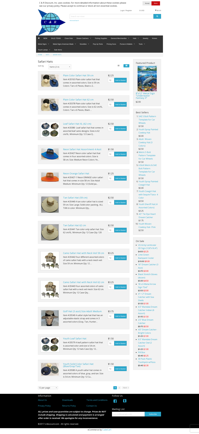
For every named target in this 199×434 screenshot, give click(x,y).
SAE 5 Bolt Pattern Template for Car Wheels (147, 119)
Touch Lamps (43, 50)
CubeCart (106, 429)
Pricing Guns (111, 44)
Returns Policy (69, 405)
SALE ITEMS (56, 38)
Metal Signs (42, 44)
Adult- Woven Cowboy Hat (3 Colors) (145, 142)
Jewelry (145, 38)
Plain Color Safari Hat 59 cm (78, 75)
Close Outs (69, 38)
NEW (45, 38)
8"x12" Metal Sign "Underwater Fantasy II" (145, 95)
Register (129, 10)
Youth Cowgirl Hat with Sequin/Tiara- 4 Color (148, 194)
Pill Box (141, 352)
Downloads (67, 400)
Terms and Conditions (96, 400)
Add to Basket (120, 80)
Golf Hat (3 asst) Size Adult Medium (82, 311)
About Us (42, 400)
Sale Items (58, 50)
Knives (154, 38)
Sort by (41, 66)
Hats (134, 38)
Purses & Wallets (126, 44)
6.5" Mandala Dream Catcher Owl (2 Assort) (147, 342)
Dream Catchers (83, 38)
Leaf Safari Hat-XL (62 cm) (77, 123)
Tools (141, 44)
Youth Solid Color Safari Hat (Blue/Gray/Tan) (78, 365)
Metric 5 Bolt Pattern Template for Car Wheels (147, 155)
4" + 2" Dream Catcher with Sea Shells (146, 297)
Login (122, 10)
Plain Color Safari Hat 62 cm (78, 99)
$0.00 (158, 10)
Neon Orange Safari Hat (76, 173)
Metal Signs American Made (63, 44)
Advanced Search (74, 20)
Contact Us (91, 405)
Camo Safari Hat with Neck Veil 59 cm (83, 253)
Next (126, 387)
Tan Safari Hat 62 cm (74, 225)
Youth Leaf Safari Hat (74, 338)
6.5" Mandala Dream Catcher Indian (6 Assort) (147, 310)
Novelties (83, 44)
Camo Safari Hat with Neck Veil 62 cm (83, 282)
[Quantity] (111, 80)
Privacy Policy (44, 405)
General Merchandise (119, 38)
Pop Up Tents (98, 44)
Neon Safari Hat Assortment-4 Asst (82, 149)
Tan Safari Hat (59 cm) (75, 197)
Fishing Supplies (101, 38)
